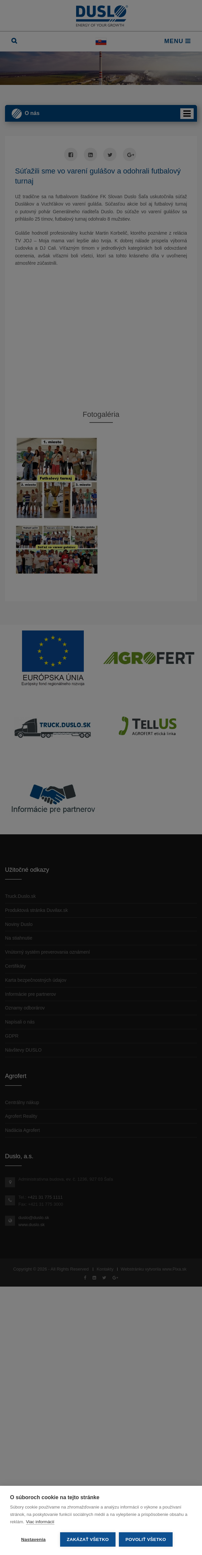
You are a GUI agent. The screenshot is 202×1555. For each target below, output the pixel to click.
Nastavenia (33, 1539)
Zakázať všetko (88, 1539)
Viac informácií (40, 1521)
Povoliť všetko (146, 1539)
